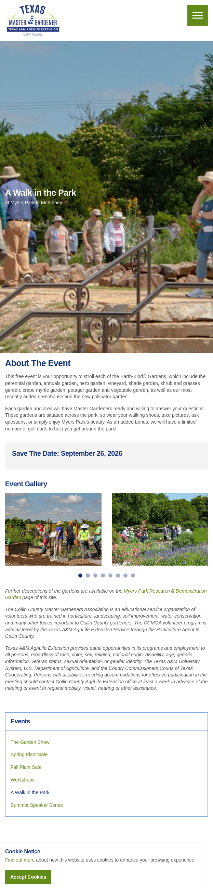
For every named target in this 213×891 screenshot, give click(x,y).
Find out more (20, 860)
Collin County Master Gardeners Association (32, 20)
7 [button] (125, 575)
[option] (53, 529)
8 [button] (133, 575)
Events (20, 721)
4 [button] (103, 575)
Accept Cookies (28, 877)
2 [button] (88, 575)
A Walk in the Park (30, 792)
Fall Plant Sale (26, 767)
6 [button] (118, 575)
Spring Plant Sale (29, 754)
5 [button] (110, 575)
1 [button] (80, 575)
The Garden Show (30, 742)
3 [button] (95, 575)
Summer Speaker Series (37, 805)
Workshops (23, 780)
